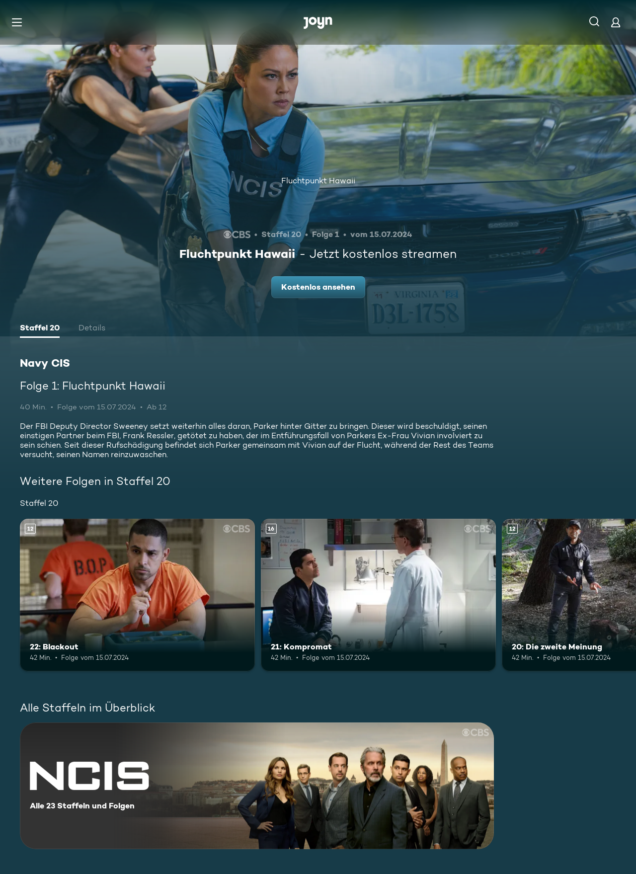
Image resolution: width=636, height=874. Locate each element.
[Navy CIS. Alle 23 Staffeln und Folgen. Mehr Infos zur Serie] (257, 785)
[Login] (616, 22)
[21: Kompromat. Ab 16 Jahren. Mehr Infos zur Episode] (378, 595)
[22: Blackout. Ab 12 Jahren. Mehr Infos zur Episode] (137, 595)
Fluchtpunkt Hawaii (318, 180)
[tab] (40, 329)
